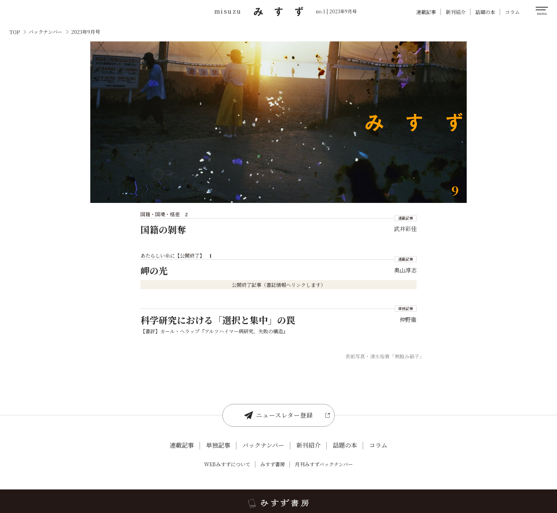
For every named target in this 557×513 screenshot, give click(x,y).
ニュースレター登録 (278, 415)
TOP (14, 32)
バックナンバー (45, 32)
